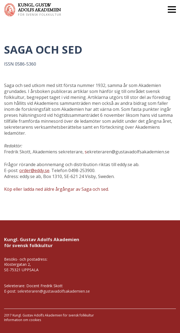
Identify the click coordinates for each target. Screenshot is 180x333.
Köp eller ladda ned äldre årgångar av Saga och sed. (56, 189)
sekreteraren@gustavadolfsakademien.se (53, 291)
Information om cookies (22, 320)
